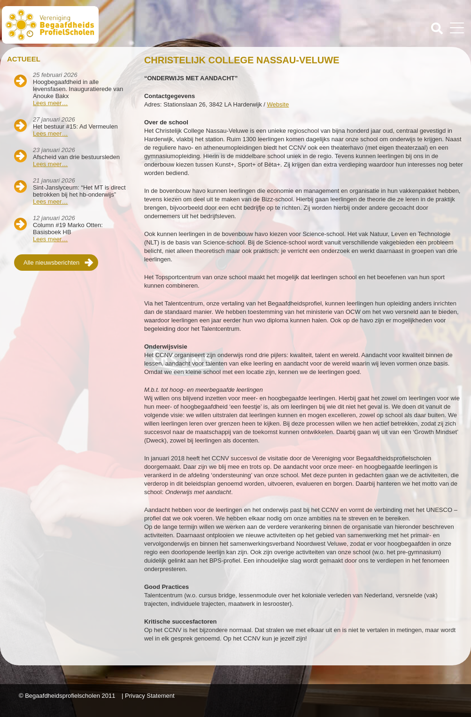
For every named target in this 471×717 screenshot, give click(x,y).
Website (278, 104)
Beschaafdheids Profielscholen (120, 25)
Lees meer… (50, 103)
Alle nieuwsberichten (51, 262)
